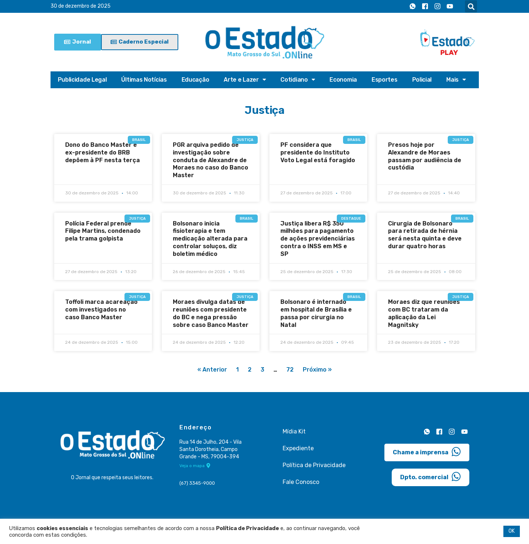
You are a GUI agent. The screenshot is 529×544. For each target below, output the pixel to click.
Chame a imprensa (427, 451)
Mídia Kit (294, 431)
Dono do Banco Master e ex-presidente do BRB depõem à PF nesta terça (102, 152)
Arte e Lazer (245, 79)
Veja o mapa (195, 466)
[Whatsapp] (412, 6)
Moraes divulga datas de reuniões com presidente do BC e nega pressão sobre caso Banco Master (211, 313)
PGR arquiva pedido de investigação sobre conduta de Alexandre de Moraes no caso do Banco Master (210, 160)
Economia (343, 79)
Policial (422, 79)
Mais (456, 79)
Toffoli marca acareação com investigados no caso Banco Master (101, 309)
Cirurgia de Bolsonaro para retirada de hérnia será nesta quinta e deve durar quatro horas (425, 235)
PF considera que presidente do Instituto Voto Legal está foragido (317, 152)
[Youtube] (449, 6)
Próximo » (317, 369)
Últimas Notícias (144, 79)
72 (290, 369)
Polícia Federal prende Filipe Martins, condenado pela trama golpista (103, 231)
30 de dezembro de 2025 (81, 6)
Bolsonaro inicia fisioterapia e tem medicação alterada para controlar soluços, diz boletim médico (210, 238)
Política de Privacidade (314, 465)
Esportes (385, 79)
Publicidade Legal (82, 79)
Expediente (298, 448)
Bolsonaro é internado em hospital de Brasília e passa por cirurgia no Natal (316, 313)
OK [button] (511, 531)
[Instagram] (437, 6)
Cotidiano (297, 79)
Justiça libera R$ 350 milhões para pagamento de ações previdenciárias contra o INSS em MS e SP (317, 238)
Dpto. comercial (430, 476)
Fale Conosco (301, 481)
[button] (471, 6)
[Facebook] (425, 6)
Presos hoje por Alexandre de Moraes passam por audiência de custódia (424, 156)
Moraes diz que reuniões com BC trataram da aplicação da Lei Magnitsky (424, 313)
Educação (195, 79)
